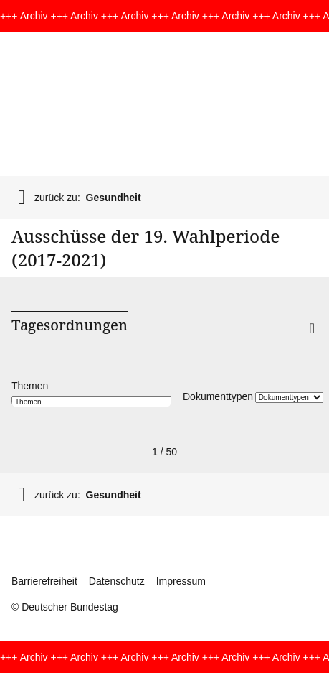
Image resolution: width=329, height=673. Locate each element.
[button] (289, 347)
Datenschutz (117, 581)
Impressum (181, 581)
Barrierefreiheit (44, 581)
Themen (29, 385)
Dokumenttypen (218, 396)
